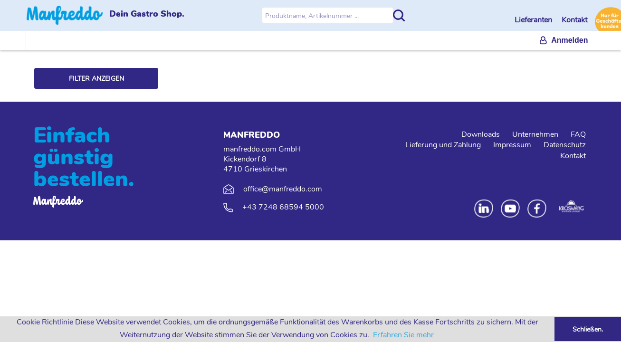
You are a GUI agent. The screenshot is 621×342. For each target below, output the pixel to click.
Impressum (512, 145)
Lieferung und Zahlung (443, 145)
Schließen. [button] (588, 329)
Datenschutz (565, 145)
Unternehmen (535, 134)
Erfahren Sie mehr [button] (403, 335)
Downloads (480, 134)
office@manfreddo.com (282, 189)
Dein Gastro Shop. (146, 14)
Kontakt (574, 20)
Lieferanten (534, 20)
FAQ (578, 134)
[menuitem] (563, 40)
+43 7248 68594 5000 (283, 207)
